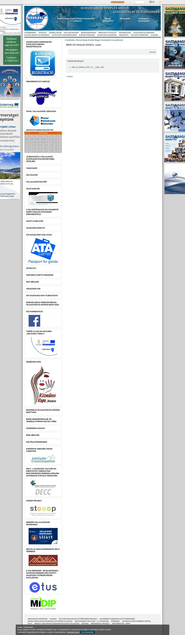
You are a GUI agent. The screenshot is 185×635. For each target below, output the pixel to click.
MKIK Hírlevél (33, 435)
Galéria (154, 35)
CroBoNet (115, 621)
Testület (42, 33)
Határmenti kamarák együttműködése (117, 619)
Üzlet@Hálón (33, 189)
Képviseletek (125, 33)
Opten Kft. (31, 268)
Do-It (30, 623)
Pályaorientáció (34, 312)
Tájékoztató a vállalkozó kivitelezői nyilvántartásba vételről (40, 159)
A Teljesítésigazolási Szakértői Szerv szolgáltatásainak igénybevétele (42, 212)
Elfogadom (88, 632)
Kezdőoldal (70, 40)
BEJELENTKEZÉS (118, 2)
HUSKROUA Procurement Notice (136, 621)
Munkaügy (124, 35)
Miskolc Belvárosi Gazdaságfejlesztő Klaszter (56, 623)
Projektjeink (125, 19)
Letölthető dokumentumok (64, 35)
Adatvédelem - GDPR (121, 623)
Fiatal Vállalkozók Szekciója (41, 111)
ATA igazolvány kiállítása (39, 235)
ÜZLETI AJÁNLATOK (34, 221)
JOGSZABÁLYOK (33, 289)
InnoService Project (100, 623)
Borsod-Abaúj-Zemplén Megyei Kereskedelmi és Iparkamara (99, 40)
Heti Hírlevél (32, 282)
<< (27, 133)
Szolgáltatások (71, 33)
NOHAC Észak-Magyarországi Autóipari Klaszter (50, 621)
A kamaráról (30, 33)
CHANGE (53, 619)
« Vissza (69, 76)
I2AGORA (85, 623)
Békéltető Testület (107, 33)
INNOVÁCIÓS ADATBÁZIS (37, 619)
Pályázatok (32, 175)
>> (60, 133)
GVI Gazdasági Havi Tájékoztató (42, 296)
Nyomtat (153, 52)
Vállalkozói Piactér (36, 182)
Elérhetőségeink (87, 35)
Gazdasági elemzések (107, 35)
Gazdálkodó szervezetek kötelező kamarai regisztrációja (39, 44)
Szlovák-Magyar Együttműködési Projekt (78, 619)
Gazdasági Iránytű (35, 228)
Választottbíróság (140, 35)
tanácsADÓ (31, 168)
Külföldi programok (36, 442)
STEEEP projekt (34, 501)
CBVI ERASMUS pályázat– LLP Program (91, 621)
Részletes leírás (73, 632)
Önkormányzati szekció (38, 82)
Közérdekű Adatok (35, 428)
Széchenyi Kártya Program (39, 275)
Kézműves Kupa (33, 362)
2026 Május (43, 133)
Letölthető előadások (144, 33)
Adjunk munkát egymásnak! (37, 35)
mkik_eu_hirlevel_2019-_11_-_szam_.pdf (87, 67)
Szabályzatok (55, 33)
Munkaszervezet (88, 33)
